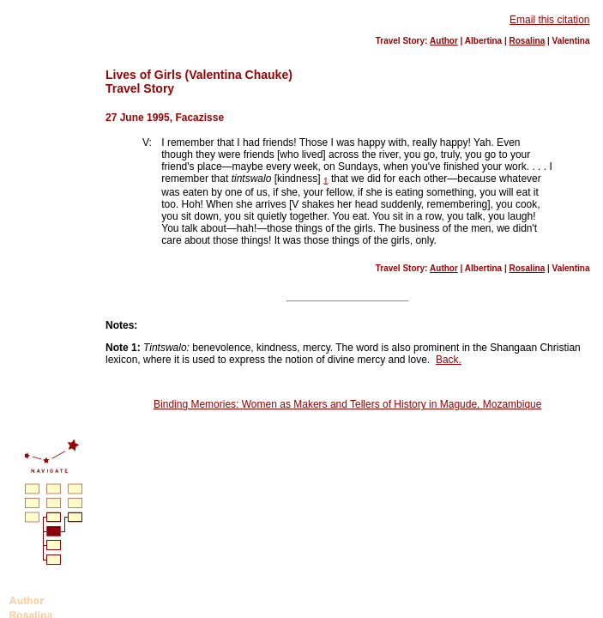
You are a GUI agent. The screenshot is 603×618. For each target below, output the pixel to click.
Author (444, 40)
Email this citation (549, 20)
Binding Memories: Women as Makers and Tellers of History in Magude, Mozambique (347, 404)
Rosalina (528, 40)
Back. (448, 360)
